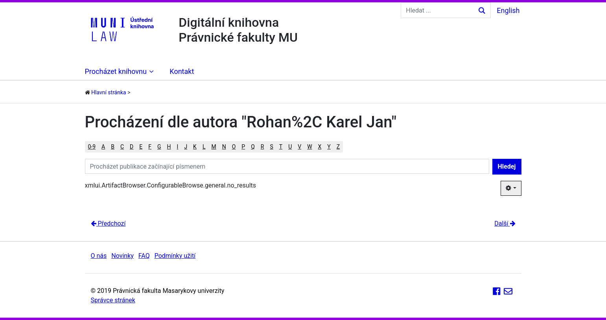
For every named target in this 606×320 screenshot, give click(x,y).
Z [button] (338, 146)
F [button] (149, 146)
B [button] (112, 146)
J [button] (185, 146)
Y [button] (328, 146)
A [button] (103, 146)
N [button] (224, 146)
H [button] (169, 146)
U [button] (290, 146)
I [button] (178, 146)
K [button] (195, 146)
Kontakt (181, 71)
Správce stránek (113, 300)
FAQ (144, 255)
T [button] (280, 146)
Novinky (122, 255)
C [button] (122, 146)
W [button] (309, 146)
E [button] (140, 146)
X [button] (320, 146)
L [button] (204, 146)
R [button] (262, 146)
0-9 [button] (92, 146)
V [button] (299, 146)
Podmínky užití (175, 255)
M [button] (213, 146)
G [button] (159, 146)
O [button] (234, 146)
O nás (99, 255)
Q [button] (253, 146)
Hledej (507, 166)
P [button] (243, 146)
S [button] (271, 146)
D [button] (131, 146)
